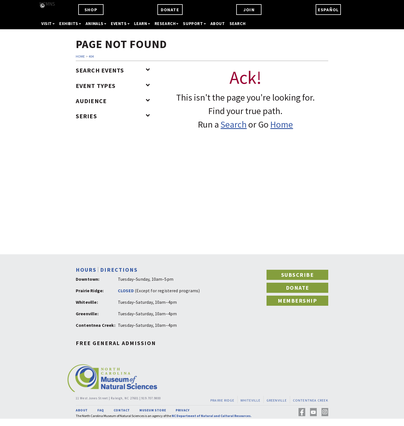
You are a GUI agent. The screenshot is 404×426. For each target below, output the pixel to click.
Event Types (113, 85)
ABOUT (217, 23)
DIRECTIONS (119, 269)
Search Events (113, 70)
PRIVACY (182, 410)
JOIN (249, 9)
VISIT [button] (48, 23)
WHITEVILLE (250, 400)
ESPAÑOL (328, 9)
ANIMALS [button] (96, 23)
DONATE (170, 9)
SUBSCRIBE (297, 274)
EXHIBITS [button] (70, 23)
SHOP (90, 9)
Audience (113, 101)
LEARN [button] (142, 23)
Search (234, 124)
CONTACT (122, 410)
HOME (80, 56)
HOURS (86, 269)
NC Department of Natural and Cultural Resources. (212, 416)
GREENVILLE (277, 400)
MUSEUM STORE (152, 410)
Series (113, 116)
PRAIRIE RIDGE (222, 400)
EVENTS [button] (120, 23)
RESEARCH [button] (167, 23)
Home (281, 124)
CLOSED (126, 290)
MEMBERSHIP (297, 300)
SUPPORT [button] (194, 23)
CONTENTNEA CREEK (310, 400)
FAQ (100, 410)
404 (91, 56)
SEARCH (237, 23)
